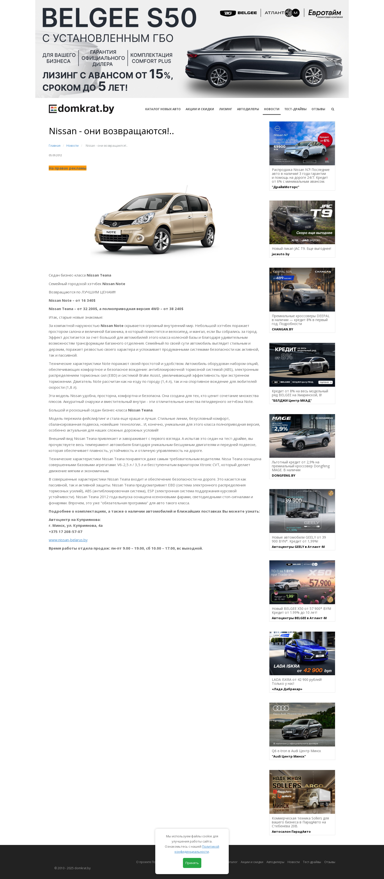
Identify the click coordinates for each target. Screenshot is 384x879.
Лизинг (225, 109)
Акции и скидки (252, 862)
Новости (271, 109)
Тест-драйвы (295, 109)
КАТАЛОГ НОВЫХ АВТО (163, 109)
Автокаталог (229, 862)
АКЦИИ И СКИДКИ (200, 109)
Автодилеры (248, 109)
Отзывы (318, 109)
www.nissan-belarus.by (68, 539)
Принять (192, 863)
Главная (54, 145)
